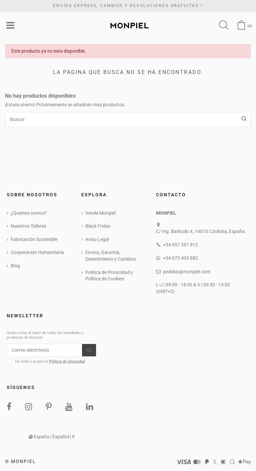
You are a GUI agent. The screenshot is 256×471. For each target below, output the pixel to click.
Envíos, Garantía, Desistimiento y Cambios (110, 256)
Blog (15, 266)
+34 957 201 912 (180, 245)
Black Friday (98, 226)
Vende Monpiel (100, 213)
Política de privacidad (67, 362)
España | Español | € (52, 437)
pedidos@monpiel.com (186, 271)
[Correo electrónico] (44, 350)
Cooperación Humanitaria (37, 252)
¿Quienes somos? (29, 213)
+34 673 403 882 (180, 258)
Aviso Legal (97, 239)
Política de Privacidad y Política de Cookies (109, 276)
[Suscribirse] (89, 350)
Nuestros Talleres (28, 226)
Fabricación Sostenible (34, 239)
